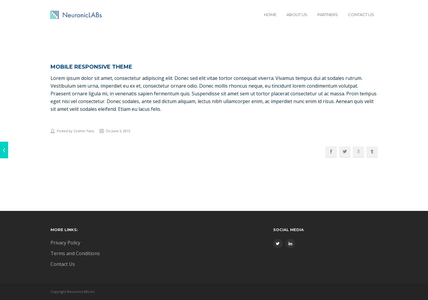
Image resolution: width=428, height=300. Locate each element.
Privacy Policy (65, 242)
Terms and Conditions (75, 253)
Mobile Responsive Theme (91, 67)
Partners (327, 14)
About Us (297, 14)
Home (270, 14)
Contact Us (361, 14)
